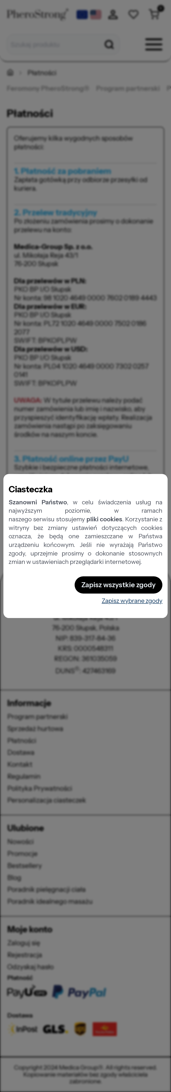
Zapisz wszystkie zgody (118, 585)
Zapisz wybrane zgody (132, 600)
